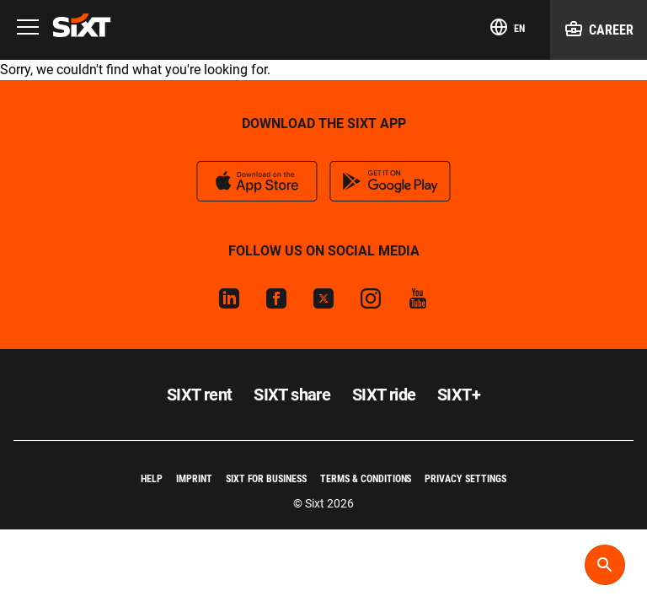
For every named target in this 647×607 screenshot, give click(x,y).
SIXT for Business (266, 479)
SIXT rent (200, 394)
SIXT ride (384, 394)
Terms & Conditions (365, 479)
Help (152, 479)
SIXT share (292, 394)
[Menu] (28, 28)
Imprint (194, 479)
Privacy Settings (465, 479)
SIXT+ (458, 394)
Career (599, 29)
